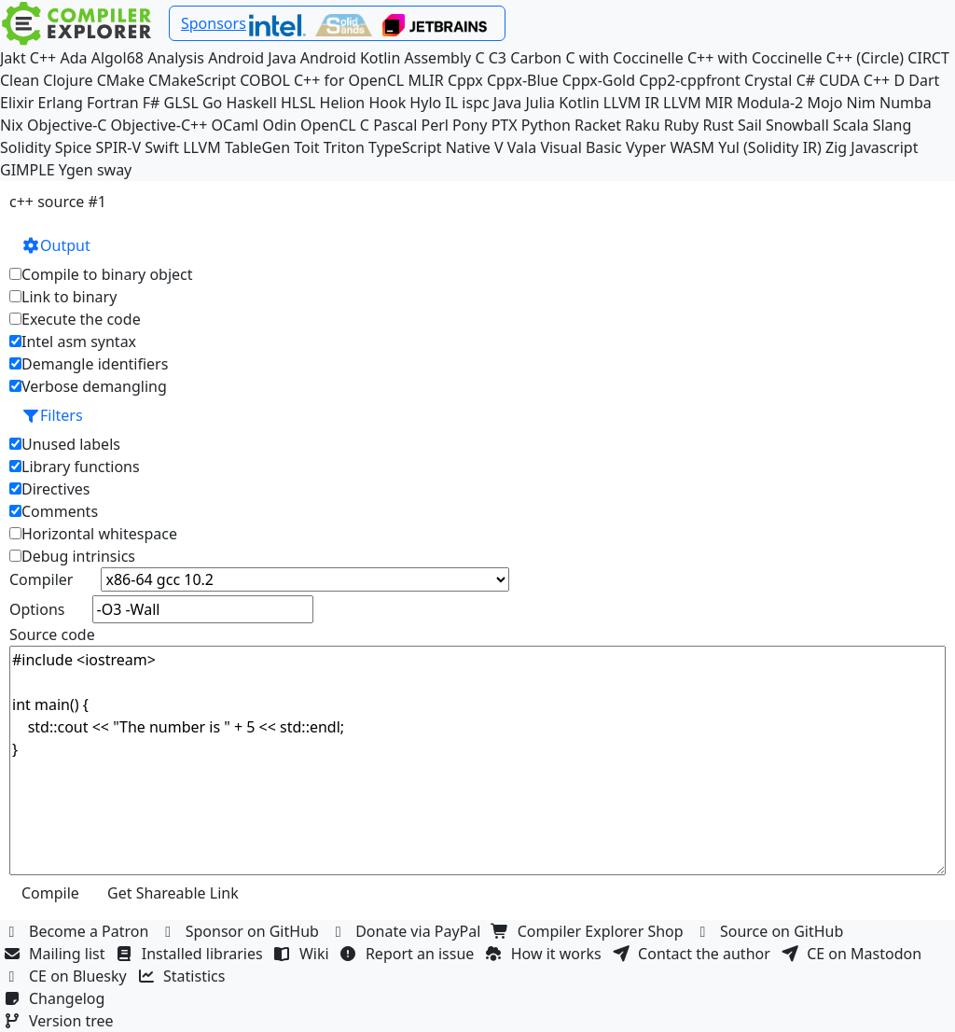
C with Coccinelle (624, 58)
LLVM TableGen (236, 147)
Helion (343, 102)
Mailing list (56, 953)
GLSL (181, 102)
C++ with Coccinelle (755, 58)
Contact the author (693, 953)
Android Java (252, 58)
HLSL (298, 102)
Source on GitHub (771, 931)
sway (114, 170)
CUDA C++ (854, 80)
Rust (717, 125)
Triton (344, 147)
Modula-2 (770, 102)
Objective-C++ (159, 125)
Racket (597, 125)
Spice (73, 147)
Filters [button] (52, 415)
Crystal (768, 80)
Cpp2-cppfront (689, 80)
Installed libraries (191, 953)
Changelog (56, 998)
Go (212, 102)
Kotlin (579, 102)
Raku (642, 125)
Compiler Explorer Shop (590, 931)
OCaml (235, 125)
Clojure (67, 80)
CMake (121, 80)
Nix (11, 125)
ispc (475, 102)
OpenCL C (334, 125)
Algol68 (117, 58)
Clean (19, 80)
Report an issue (409, 953)
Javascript (884, 147)
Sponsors (213, 23)
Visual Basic (580, 147)
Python (546, 125)
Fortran (113, 102)
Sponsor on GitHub (242, 931)
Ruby (681, 125)
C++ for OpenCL (349, 80)
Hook (387, 102)
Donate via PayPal (407, 931)
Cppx (465, 80)
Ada (73, 58)
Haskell (251, 102)
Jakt (13, 58)
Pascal (395, 125)
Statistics (183, 976)
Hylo (425, 102)
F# (151, 102)
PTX (504, 125)
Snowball (797, 125)
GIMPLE (27, 170)
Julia (540, 102)
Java (507, 102)
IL (451, 102)
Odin (279, 125)
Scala (851, 125)
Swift (162, 147)
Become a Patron (78, 931)
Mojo (824, 102)
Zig (836, 147)
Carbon (535, 58)
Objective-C (67, 125)
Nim (861, 102)
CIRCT (928, 58)
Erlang (60, 102)
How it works (545, 953)
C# (805, 80)
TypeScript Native (429, 147)
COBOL (265, 80)
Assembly (438, 58)
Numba (905, 102)
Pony (469, 125)
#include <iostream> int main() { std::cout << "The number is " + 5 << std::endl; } (477, 760)
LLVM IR (631, 102)
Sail (750, 125)
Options (36, 609)
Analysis (175, 58)
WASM (692, 147)
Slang (892, 125)
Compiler (41, 579)
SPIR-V (118, 147)
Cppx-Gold (598, 80)
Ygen (76, 170)
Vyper (646, 147)
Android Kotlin (350, 58)
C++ (43, 58)
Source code (52, 634)
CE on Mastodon (853, 953)
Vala (521, 147)
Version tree (60, 1021)
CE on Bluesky (67, 976)
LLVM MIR (698, 102)
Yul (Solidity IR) (770, 147)
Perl (434, 125)
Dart (923, 80)
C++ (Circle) (865, 58)
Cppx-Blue (523, 80)
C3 (497, 58)
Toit (306, 147)
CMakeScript (192, 80)
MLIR (425, 80)
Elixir (17, 102)
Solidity (25, 147)
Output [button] (55, 245)
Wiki (303, 953)
